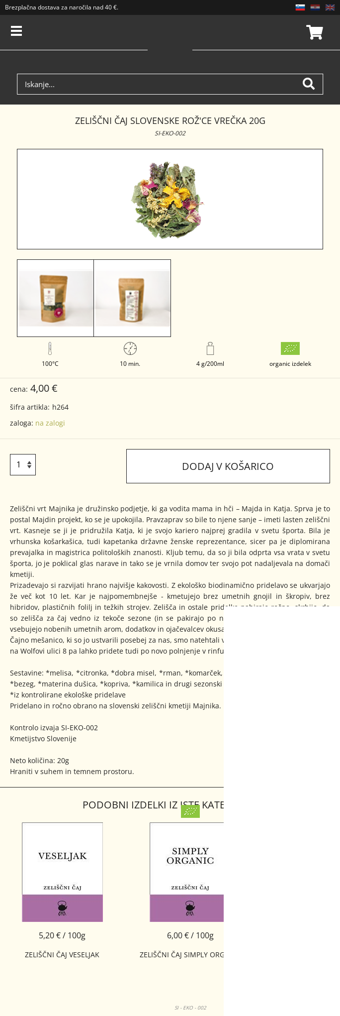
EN (330, 7)
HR (315, 7)
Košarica (313, 32)
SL (300, 7)
